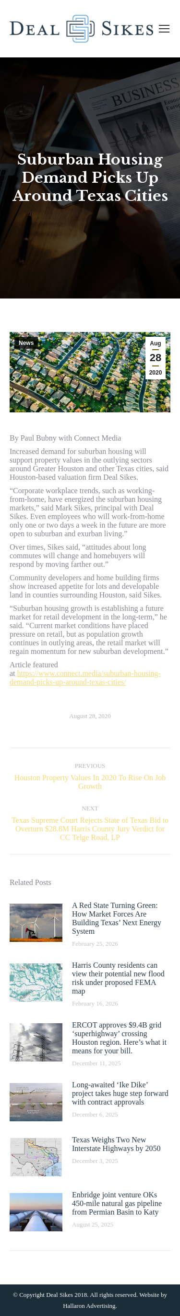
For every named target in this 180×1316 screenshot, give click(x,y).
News (26, 343)
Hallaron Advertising (89, 1305)
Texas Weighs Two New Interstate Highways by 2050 (116, 1144)
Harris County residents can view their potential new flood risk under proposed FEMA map (118, 978)
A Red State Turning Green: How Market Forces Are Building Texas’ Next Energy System (116, 918)
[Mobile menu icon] (164, 28)
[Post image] (36, 923)
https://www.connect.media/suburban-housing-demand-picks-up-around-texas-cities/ (85, 677)
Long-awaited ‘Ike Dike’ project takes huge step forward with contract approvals (120, 1093)
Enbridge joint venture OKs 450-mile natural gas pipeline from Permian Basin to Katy (117, 1203)
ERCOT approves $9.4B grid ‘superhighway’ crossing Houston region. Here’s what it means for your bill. (119, 1038)
